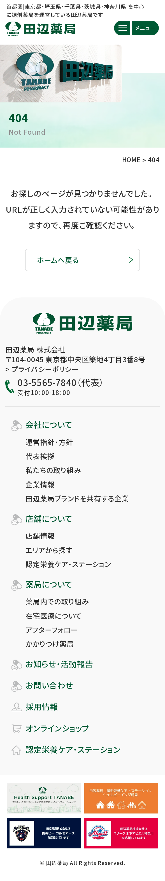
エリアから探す (49, 550)
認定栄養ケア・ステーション (68, 564)
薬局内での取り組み (57, 601)
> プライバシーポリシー (42, 369)
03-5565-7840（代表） (61, 382)
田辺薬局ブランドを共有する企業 (77, 498)
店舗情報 (40, 536)
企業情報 (40, 484)
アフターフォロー (51, 630)
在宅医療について (53, 616)
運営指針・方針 (49, 442)
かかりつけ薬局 (49, 644)
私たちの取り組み (53, 470)
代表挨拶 (40, 456)
